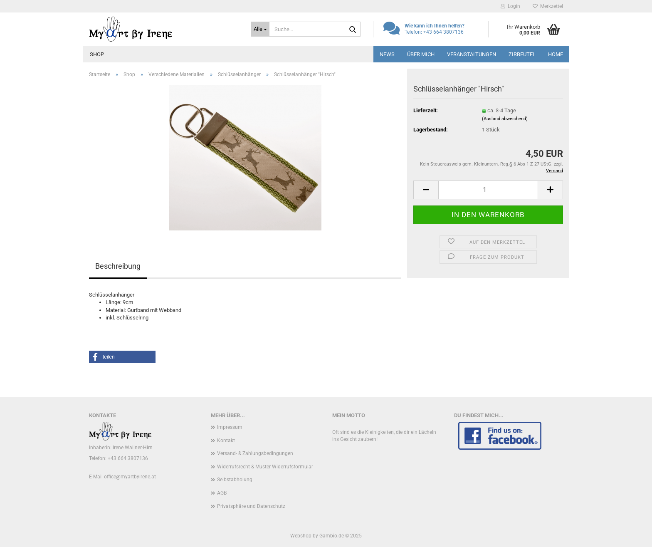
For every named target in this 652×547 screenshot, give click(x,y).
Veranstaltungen (471, 54)
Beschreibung (118, 266)
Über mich (421, 54)
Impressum (229, 427)
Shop (97, 54)
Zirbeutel (522, 54)
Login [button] (510, 6)
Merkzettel (548, 6)
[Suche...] (260, 29)
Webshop (300, 536)
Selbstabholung (234, 480)
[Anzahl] (488, 190)
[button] (425, 190)
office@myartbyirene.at (130, 477)
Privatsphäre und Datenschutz (251, 506)
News (387, 54)
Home (555, 54)
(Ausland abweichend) (505, 118)
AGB (222, 493)
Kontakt (226, 440)
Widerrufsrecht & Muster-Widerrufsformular (265, 467)
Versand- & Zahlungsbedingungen (255, 453)
